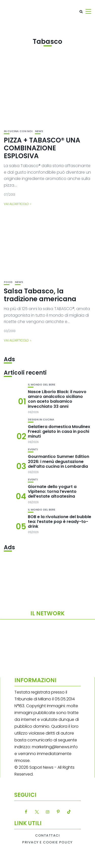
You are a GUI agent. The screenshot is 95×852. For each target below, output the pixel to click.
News (39, 131)
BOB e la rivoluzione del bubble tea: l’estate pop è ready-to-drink (59, 521)
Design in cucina (41, 419)
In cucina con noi (18, 131)
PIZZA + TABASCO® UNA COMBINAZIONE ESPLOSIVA (42, 148)
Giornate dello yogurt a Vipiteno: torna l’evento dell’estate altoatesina (52, 491)
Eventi (33, 449)
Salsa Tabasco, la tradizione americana (40, 295)
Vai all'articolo (16, 204)
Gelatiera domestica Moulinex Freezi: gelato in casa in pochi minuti (59, 431)
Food (8, 282)
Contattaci (47, 835)
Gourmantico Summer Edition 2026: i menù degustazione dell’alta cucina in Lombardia (58, 461)
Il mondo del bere (41, 384)
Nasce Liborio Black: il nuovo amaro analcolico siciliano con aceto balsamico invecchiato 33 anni (57, 399)
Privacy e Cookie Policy (47, 842)
